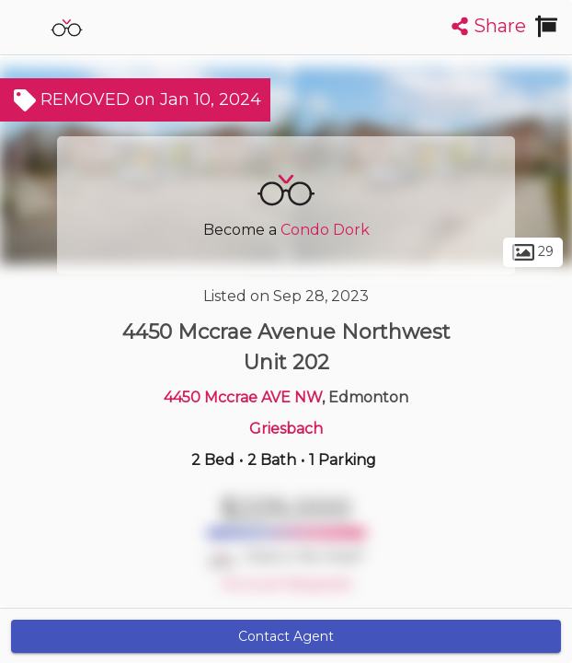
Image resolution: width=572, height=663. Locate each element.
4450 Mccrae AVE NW (243, 397)
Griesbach (286, 428)
